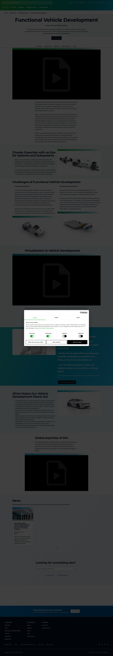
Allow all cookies (77, 342)
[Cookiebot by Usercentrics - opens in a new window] (81, 313)
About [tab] (78, 317)
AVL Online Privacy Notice (46, 328)
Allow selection (56, 342)
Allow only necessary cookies (35, 342)
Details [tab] (56, 317)
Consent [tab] (35, 317)
